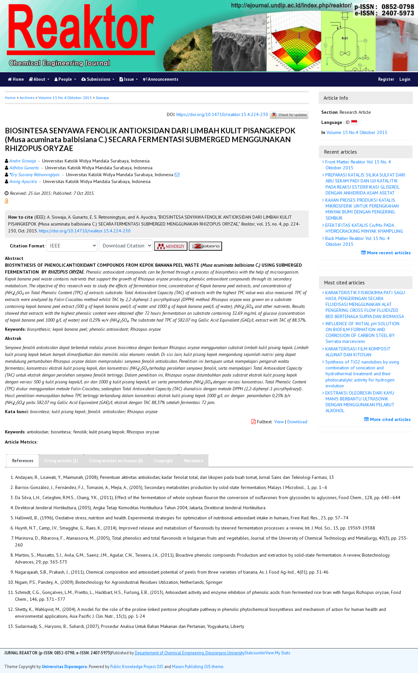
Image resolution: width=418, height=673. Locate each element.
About (37, 79)
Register (386, 79)
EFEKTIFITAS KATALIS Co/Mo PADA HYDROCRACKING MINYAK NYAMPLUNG (363, 228)
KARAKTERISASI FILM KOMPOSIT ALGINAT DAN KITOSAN (357, 352)
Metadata (193, 460)
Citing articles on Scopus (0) (116, 460)
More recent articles (387, 253)
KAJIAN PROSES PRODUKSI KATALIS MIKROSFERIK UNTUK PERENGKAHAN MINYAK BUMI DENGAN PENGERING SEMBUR (361, 209)
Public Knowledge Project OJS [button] (136, 666)
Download (297, 422)
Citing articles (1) (61, 460)
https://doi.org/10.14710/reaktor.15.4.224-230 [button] (85, 231)
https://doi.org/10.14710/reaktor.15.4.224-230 (222, 115)
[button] (6, 201)
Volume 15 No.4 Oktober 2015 (65, 97)
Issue (127, 79)
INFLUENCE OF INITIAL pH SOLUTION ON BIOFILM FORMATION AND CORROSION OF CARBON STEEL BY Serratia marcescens (361, 333)
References (22, 460)
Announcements (160, 79)
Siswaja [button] (102, 97)
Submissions (96, 79)
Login (404, 79)
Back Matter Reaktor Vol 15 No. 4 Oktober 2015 (357, 241)
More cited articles (388, 419)
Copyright (163, 460)
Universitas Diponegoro (64, 666)
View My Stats (277, 652)
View (279, 422)
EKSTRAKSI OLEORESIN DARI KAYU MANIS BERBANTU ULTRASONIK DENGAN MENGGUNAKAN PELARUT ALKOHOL (359, 402)
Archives (27, 97)
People (64, 79)
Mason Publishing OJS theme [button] (197, 666)
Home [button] (10, 97)
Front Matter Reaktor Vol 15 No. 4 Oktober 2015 (357, 165)
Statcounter (255, 652)
